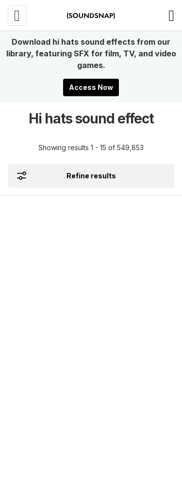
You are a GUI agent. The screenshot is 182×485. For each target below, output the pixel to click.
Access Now (91, 87)
